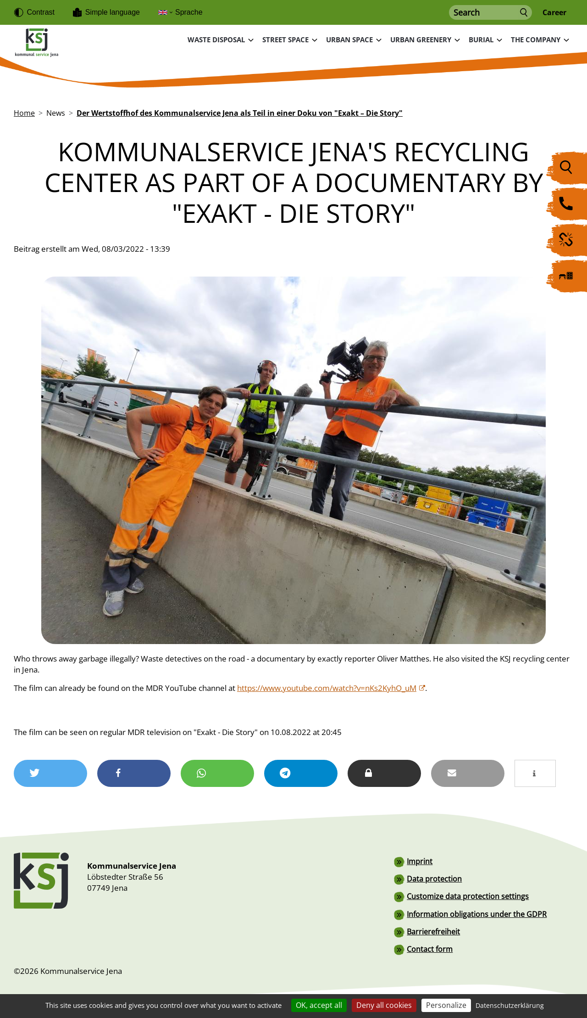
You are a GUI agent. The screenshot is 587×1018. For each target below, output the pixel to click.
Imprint (419, 861)
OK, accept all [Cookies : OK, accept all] (319, 1005)
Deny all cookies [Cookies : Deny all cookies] (384, 1005)
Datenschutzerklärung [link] (510, 1005)
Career (554, 13)
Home (24, 112)
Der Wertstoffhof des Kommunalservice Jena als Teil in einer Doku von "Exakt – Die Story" (240, 112)
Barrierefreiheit (433, 931)
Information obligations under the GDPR (477, 913)
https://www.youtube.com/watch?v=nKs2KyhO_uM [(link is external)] (331, 687)
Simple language (112, 12)
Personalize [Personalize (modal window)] (446, 1005)
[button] (50, 772)
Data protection (434, 878)
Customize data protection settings (468, 896)
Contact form (430, 948)
